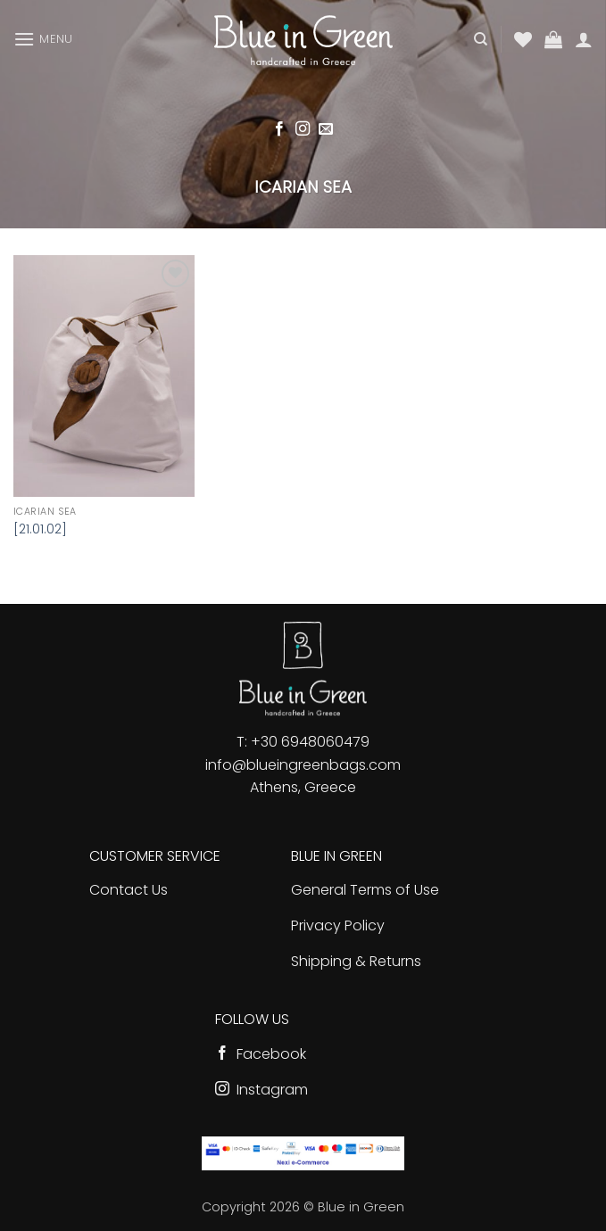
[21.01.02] (40, 529)
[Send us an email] (326, 129)
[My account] (584, 39)
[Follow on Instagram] (302, 129)
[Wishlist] (523, 39)
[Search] (480, 39)
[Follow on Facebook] (279, 129)
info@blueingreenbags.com (303, 765)
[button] (43, 39)
